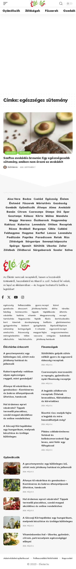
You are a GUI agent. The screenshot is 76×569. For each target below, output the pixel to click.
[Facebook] (3, 297)
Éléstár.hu (13, 167)
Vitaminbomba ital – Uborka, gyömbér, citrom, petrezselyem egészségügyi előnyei (46, 538)
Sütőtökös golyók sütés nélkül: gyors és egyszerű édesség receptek (56, 357)
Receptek (24, 153)
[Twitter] (8, 297)
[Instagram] (22, 297)
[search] (61, 3)
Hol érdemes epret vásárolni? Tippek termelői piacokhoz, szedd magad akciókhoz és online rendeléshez (17, 411)
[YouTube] (16, 297)
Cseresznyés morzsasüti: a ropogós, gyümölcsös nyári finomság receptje (56, 375)
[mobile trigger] (6, 3)
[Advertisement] (38, 53)
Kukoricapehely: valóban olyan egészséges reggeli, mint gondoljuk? (18, 375)
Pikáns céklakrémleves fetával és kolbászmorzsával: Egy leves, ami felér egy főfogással (55, 438)
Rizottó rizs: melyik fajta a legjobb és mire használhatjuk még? (56, 416)
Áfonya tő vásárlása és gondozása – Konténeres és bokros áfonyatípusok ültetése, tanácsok (45, 484)
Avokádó (11, 153)
